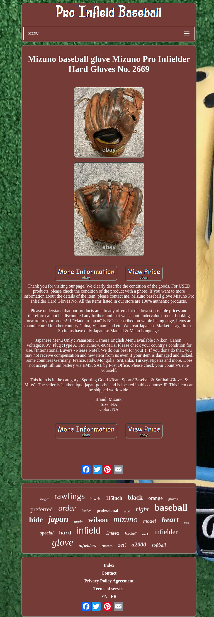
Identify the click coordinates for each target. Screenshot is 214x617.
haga (44, 499)
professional (107, 510)
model (149, 521)
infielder (166, 532)
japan (58, 519)
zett (122, 545)
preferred (41, 509)
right (142, 509)
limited (112, 533)
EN (104, 596)
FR (113, 596)
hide (36, 519)
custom (107, 546)
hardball (131, 534)
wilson (98, 520)
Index (108, 565)
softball (159, 545)
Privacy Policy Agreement (109, 581)
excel (127, 511)
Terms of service (108, 588)
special (47, 533)
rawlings (69, 496)
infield (89, 530)
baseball (171, 507)
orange (155, 498)
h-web (95, 499)
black (135, 497)
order (67, 508)
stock (145, 534)
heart (170, 519)
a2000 (139, 544)
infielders (87, 545)
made (78, 522)
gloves (173, 499)
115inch (114, 498)
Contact (108, 573)
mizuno (125, 519)
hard (65, 533)
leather (86, 511)
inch (186, 522)
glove (62, 542)
